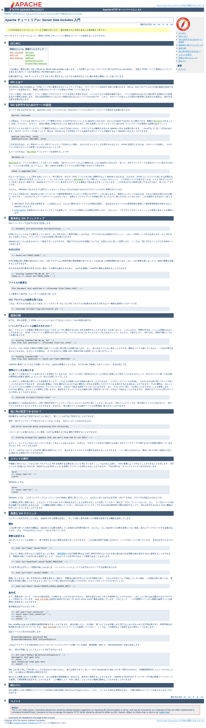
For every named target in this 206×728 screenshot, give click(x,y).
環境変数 (61, 553)
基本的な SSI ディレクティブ (191, 45)
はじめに (182, 33)
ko (171, 24)
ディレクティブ (174, 5)
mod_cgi (14, 55)
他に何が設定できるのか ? (190, 51)
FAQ (184, 5)
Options (29, 52)
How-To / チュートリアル (71, 13)
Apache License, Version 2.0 (26, 723)
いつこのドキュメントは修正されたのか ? (30, 326)
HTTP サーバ (18, 13)
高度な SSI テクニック (188, 58)
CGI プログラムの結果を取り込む (26, 299)
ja (167, 24)
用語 (189, 5)
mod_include (16, 52)
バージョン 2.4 (52, 13)
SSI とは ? (183, 36)
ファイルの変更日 (18, 282)
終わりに (182, 61)
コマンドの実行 (185, 55)
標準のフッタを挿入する (21, 370)
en (154, 24)
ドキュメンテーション (35, 13)
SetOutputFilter (34, 61)
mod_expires (16, 58)
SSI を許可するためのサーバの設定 (30, 105)
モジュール (161, 5)
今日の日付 (14, 249)
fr (163, 24)
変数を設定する (17, 536)
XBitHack (30, 55)
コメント (182, 69)
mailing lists (164, 712)
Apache (7, 13)
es (159, 24)
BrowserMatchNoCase (36, 63)
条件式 (12, 593)
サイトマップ (198, 5)
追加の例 (182, 48)
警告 (11, 524)
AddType (29, 58)
